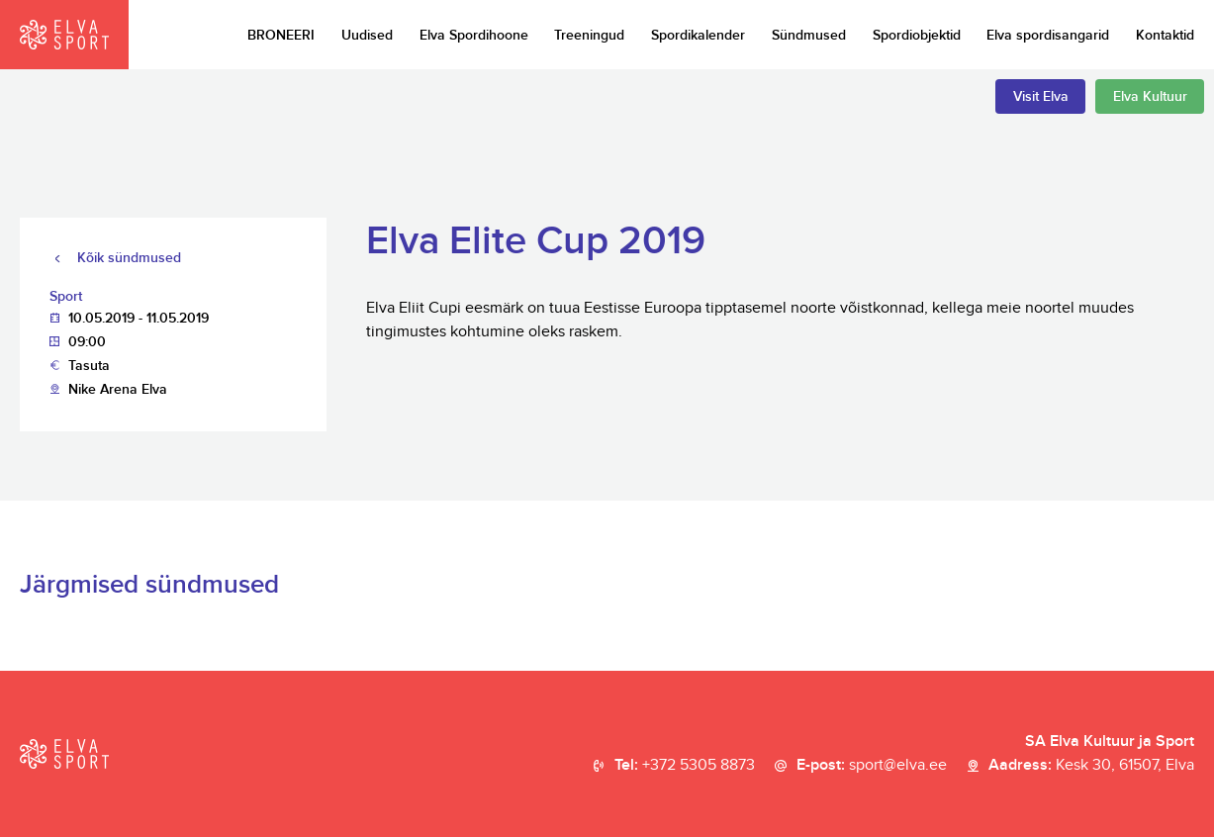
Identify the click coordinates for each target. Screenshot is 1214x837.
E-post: (871, 766)
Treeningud (589, 35)
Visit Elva (1041, 96)
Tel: (684, 766)
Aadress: (1091, 766)
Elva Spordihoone (474, 35)
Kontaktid (1165, 35)
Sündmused (809, 35)
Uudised (367, 35)
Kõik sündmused (129, 257)
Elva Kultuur (1150, 96)
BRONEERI (281, 35)
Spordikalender (698, 35)
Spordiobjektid (917, 35)
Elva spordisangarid (1047, 35)
